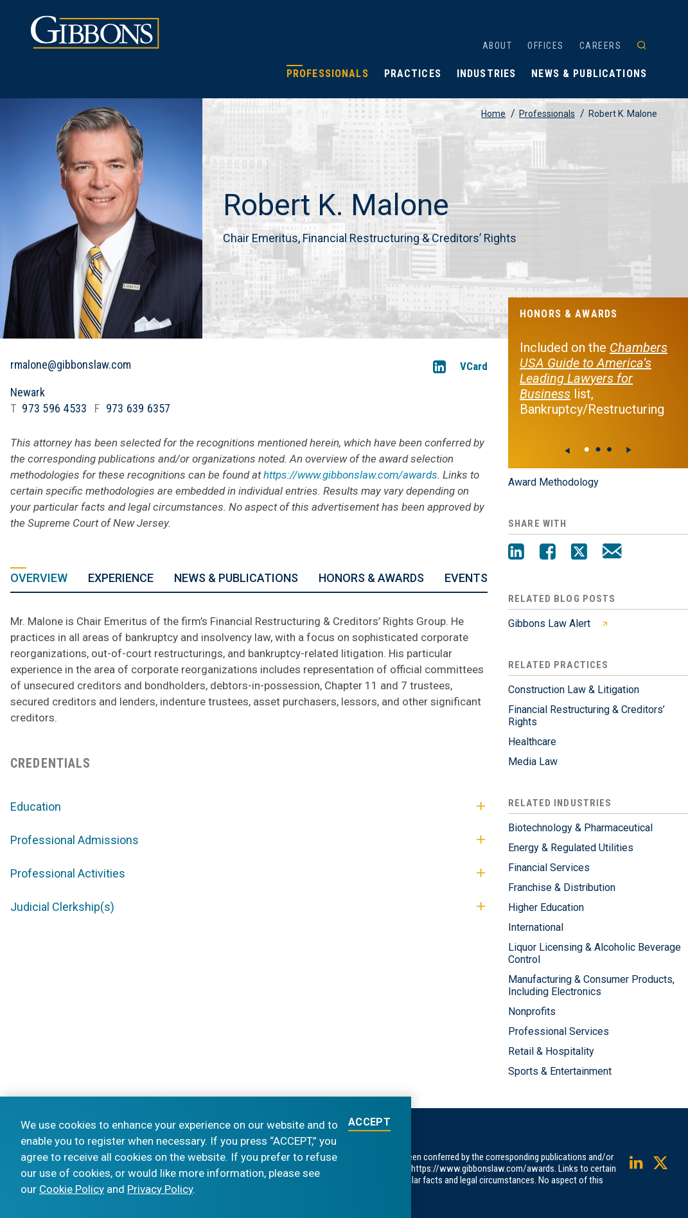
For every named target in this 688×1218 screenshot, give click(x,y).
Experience (121, 577)
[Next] (628, 450)
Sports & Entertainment (560, 1071)
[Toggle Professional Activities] (481, 873)
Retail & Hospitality (551, 1051)
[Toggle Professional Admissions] (481, 840)
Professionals (328, 73)
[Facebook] (548, 553)
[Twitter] (579, 553)
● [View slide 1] (598, 449)
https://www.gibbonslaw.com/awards (350, 474)
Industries (486, 73)
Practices (412, 73)
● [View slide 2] (609, 449)
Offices (545, 45)
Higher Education (546, 907)
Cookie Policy (71, 1189)
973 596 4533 (54, 408)
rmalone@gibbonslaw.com (70, 365)
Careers (600, 45)
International (535, 927)
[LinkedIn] (439, 366)
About (497, 45)
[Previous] (568, 450)
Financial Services (549, 867)
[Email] (612, 553)
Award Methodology (553, 482)
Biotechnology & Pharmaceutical (580, 828)
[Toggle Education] (481, 807)
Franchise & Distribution (561, 887)
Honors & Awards (371, 577)
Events (466, 577)
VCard (474, 366)
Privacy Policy (160, 1189)
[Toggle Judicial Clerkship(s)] (481, 907)
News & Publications (589, 73)
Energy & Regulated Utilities (570, 848)
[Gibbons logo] (95, 45)
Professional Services (558, 1031)
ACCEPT (369, 1122)
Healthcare (532, 742)
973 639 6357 (138, 408)
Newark (27, 392)
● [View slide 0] (586, 449)
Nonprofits (532, 1011)
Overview (38, 577)
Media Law (533, 761)
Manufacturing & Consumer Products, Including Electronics (591, 985)
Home (493, 114)
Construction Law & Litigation (573, 690)
